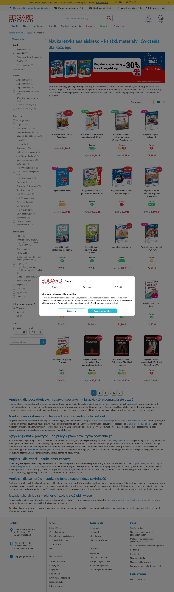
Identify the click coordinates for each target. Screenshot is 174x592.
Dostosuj (71, 311)
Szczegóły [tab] (87, 287)
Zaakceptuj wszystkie (102, 311)
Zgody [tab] (55, 287)
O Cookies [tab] (119, 287)
